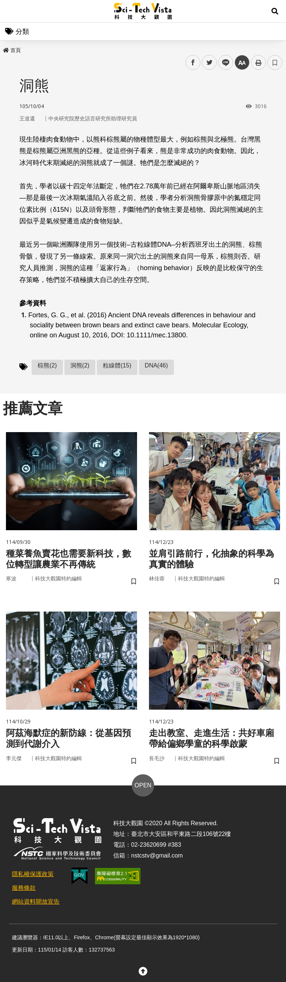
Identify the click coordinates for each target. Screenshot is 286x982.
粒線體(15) (117, 365)
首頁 (12, 50)
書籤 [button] (274, 62)
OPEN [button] (142, 785)
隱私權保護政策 (33, 874)
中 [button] (242, 62)
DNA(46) (156, 365)
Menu (11, 11)
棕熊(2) (47, 365)
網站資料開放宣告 (36, 901)
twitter (209, 62)
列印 (258, 62)
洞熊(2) (80, 365)
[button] (275, 11)
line (223, 62)
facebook (193, 62)
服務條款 (24, 888)
